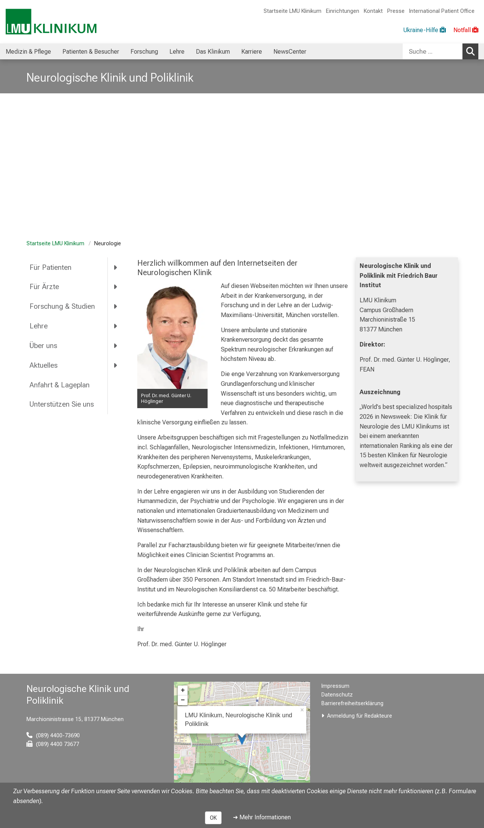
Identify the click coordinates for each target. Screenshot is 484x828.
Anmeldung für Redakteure (359, 716)
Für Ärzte (44, 286)
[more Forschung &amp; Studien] (115, 306)
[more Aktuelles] (115, 365)
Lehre (38, 326)
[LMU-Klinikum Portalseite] (51, 21)
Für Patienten (50, 267)
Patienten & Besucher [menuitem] (90, 51)
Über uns (43, 345)
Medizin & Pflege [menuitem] (28, 51)
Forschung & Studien (62, 306)
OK (213, 818)
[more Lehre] (115, 326)
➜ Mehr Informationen (262, 817)
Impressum (335, 686)
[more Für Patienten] (115, 267)
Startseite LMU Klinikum (292, 11)
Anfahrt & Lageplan (59, 385)
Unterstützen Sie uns (62, 404)
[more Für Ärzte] (115, 287)
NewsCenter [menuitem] (289, 51)
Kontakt (373, 11)
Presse (396, 11)
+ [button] (183, 690)
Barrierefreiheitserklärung (352, 703)
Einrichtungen (342, 11)
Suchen (472, 51)
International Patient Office (442, 11)
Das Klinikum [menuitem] (213, 51)
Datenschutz (337, 695)
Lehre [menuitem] (177, 51)
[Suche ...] (432, 51)
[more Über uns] (115, 345)
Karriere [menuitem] (251, 51)
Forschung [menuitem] (144, 51)
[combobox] (440, 51)
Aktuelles (43, 365)
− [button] (183, 700)
